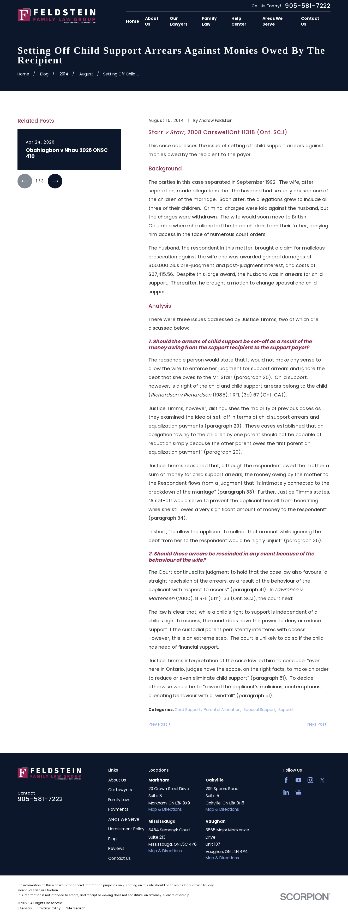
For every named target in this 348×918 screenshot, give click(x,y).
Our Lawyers (120, 789)
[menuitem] (24, 908)
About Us (117, 780)
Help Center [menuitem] (238, 21)
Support (286, 709)
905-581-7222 (308, 6)
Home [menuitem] (132, 21)
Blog (112, 839)
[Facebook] (286, 780)
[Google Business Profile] (298, 792)
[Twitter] (322, 780)
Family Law (118, 799)
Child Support (188, 709)
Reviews (116, 848)
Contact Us (119, 858)
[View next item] (55, 181)
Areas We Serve (123, 819)
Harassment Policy (126, 829)
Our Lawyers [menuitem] (179, 21)
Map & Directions (165, 809)
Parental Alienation (222, 709)
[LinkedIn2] (286, 792)
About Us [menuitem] (151, 21)
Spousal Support (259, 709)
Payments (118, 809)
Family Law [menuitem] (209, 21)
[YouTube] (298, 780)
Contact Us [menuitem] (310, 21)
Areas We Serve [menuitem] (272, 21)
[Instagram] (310, 780)
